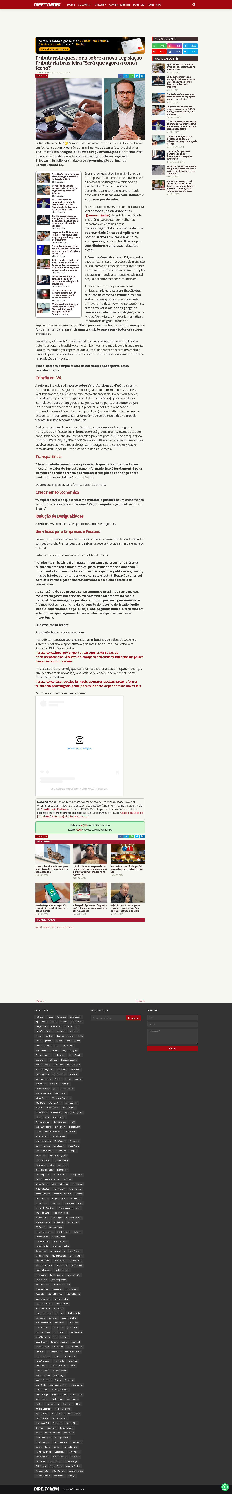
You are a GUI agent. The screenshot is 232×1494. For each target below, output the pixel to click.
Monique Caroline (43, 1079)
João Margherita (43, 1337)
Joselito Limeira (59, 1074)
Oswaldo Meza (52, 1404)
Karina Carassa (42, 1346)
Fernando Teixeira (62, 1284)
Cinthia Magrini (68, 1107)
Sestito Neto (60, 1452)
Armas (38, 1040)
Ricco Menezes (42, 1198)
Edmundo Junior (43, 1260)
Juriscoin (49, 1040)
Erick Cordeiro (56, 1275)
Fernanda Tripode (65, 1036)
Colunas (77, 1232)
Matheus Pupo (42, 1389)
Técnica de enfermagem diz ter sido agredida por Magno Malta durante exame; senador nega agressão (90, 870)
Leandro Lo (41, 1060)
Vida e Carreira (73, 1064)
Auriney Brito (41, 1217)
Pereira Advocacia (59, 1418)
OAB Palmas (72, 1399)
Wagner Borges (76, 1471)
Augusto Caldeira (43, 1141)
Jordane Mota (60, 1332)
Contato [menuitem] (154, 4)
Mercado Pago (42, 1394)
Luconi (38, 1179)
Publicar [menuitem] (139, 4)
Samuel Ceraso (70, 1447)
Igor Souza (40, 1318)
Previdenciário (59, 1189)
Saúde (38, 1045)
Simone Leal (74, 1452)
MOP (73, 1365)
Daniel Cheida (42, 1246)
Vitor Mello (40, 1103)
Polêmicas (61, 1017)
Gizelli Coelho (59, 1117)
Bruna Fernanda (43, 1222)
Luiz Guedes (41, 1365)
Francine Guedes (43, 1160)
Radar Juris (51, 1428)
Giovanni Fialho (61, 1299)
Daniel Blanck (41, 1112)
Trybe (38, 1131)
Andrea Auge (60, 1055)
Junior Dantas (41, 1342)
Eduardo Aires (75, 1260)
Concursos (56, 1026)
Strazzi (54, 1021)
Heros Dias (59, 1308)
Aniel (78, 1208)
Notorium (54, 1050)
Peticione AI (60, 1127)
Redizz (38, 1432)
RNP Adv (39, 1428)
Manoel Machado (43, 1093)
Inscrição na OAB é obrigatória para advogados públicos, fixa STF (127, 869)
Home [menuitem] (71, 4)
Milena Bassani (42, 1098)
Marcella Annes (59, 1370)
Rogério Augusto (43, 1442)
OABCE (39, 1404)
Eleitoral (64, 1021)
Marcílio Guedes (73, 1040)
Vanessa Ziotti (42, 1471)
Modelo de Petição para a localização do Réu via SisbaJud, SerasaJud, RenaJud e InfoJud (65, 308)
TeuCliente (40, 1461)
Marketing (61, 1031)
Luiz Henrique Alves (58, 1365)
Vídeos (48, 1045)
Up (77, 1026)
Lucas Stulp (59, 1361)
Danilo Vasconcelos (60, 1246)
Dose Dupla (73, 1146)
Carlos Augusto (56, 1227)
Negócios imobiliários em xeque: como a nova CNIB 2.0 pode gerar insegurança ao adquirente (66, 236)
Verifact (78, 1079)
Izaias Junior (58, 1327)
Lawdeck (39, 1351)
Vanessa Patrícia (73, 1466)
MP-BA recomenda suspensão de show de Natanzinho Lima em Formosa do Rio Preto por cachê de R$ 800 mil (64, 204)
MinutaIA (67, 1179)
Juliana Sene (62, 1170)
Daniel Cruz (56, 1112)
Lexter (56, 1356)
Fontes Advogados (58, 1155)
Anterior (40, 1001)
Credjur (53, 1083)
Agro (57, 1045)
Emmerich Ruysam (44, 1270)
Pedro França (74, 1413)
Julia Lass (64, 1337)
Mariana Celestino (43, 1127)
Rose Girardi (76, 1442)
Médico (58, 1079)
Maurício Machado (60, 1389)
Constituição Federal (54, 809)
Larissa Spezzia (42, 1174)
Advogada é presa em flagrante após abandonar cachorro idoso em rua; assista (90, 908)
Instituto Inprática (68, 1318)
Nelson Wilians (42, 1184)
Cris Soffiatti (68, 1045)
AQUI (84, 825)
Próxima (139, 1001)
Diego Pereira (42, 1256)
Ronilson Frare (60, 1442)
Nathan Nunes (42, 1399)
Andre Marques (65, 1208)
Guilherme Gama (43, 1122)
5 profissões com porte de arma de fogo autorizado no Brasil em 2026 (65, 176)
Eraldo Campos (62, 1270)
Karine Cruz (58, 1346)
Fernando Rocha (43, 1284)
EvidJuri (73, 1150)
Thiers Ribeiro (55, 1461)
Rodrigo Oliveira (62, 1437)
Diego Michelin (74, 1251)
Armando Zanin (42, 1213)
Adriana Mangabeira (45, 1069)
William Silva (41, 1083)
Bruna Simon (73, 1222)
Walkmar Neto (55, 1103)
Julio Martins (76, 1021)
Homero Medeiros (44, 1313)
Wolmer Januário (43, 1475)
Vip (46, 76)
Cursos (39, 1036)
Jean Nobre (72, 1327)
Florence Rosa (42, 1289)
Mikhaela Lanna (59, 1394)
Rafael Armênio (67, 1428)
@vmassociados (97, 215)
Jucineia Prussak (43, 1088)
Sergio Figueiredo (43, 1452)
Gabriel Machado (43, 1299)
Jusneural (76, 1342)
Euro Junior (75, 1069)
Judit (55, 1088)
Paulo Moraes (58, 1413)
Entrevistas (62, 1069)
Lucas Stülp (72, 1361)
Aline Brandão (71, 1103)
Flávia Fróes (57, 1289)
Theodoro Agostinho (61, 1098)
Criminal (68, 1026)
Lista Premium (69, 1356)
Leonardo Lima (59, 1174)
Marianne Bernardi (58, 1385)
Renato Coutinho (52, 1432)
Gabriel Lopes (73, 1294)
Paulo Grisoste (42, 1413)
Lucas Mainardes (43, 1361)
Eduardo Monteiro (44, 1265)
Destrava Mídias (57, 1251)
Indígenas (53, 1318)
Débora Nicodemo (44, 1150)
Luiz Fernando (67, 1088)
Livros (59, 1040)
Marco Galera (61, 1093)
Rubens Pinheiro (43, 1447)
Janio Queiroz (60, 1122)
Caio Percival (60, 1141)
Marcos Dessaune (43, 1380)
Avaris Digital (56, 1217)
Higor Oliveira (75, 1055)
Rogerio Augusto (59, 1198)
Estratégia (65, 1083)
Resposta (79, 1193)
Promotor (57, 1423)
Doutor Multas (76, 1256)
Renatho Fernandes (62, 1193)
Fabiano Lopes (42, 1074)
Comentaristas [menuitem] (119, 4)
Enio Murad (61, 1150)
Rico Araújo (69, 1432)
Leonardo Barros (72, 1351)
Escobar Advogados (74, 1112)
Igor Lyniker (63, 1165)
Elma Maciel (77, 1265)
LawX (72, 1122)
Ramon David (75, 1189)
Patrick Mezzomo (62, 1409)
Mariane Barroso (52, 1179)
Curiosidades (75, 1017)
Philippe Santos (42, 1189)
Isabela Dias (60, 1322)
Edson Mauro (59, 1260)
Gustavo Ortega (61, 1160)
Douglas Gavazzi (59, 1256)
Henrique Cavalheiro (45, 1165)
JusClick (64, 1342)
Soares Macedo (42, 1456)
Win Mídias (70, 1131)
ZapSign (71, 1475)
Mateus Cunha (76, 1385)
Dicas (44, 1021)
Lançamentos (41, 1026)
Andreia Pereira (58, 1136)
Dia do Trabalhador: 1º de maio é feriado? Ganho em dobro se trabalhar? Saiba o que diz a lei (66, 250)
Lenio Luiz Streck (54, 1351)
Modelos (49, 1036)
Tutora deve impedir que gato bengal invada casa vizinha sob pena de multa (51, 869)
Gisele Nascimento (44, 1303)
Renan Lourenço (43, 1193)
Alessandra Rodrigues (45, 1208)
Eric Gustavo (41, 1275)
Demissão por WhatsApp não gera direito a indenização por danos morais (51, 908)
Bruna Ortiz (59, 1222)
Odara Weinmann (60, 1184)
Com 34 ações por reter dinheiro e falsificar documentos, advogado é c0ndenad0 (65, 280)
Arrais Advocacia (60, 1213)
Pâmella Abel (71, 1423)
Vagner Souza (56, 1466)
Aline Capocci (42, 1136)
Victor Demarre (58, 1471)
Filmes (80, 1036)
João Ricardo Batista (44, 1170)
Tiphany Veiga (71, 1461)
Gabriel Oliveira (42, 1117)
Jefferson (53, 1060)
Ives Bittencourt (42, 1327)
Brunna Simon (52, 1107)
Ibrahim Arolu (74, 1313)
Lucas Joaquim (76, 1174)
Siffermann (56, 1203)
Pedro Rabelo (42, 1418)
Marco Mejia (59, 1375)
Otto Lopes (67, 1404)
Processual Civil (42, 1423)
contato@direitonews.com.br (70, 816)
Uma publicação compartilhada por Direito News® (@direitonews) (79, 789)
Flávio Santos (71, 1289)
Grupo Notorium (43, 1308)
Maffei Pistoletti (42, 1370)
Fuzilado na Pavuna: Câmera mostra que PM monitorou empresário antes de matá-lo (64, 294)
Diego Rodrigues (69, 1050)
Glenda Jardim (62, 1303)
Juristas (54, 1342)
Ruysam (57, 1447)
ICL (62, 1313)
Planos (68, 1079)
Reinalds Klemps (43, 1064)
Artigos (50, 1017)
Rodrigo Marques (43, 1437)
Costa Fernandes (43, 1241)
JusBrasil (73, 1074)
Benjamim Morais (73, 1217)
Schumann (58, 1064)
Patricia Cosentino (44, 1409)
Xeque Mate (59, 1475)
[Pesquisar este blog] (108, 1017)
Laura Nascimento (74, 1346)
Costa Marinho (60, 1241)
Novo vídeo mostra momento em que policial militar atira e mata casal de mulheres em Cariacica (182, 170)
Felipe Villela (41, 1155)
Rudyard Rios (41, 1203)
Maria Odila (41, 1385)
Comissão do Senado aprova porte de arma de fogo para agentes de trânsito (64, 189)
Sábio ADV (74, 1456)
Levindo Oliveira (43, 1356)
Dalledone (74, 1031)
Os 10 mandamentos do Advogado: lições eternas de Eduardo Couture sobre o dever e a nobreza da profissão (65, 221)
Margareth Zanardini (64, 1380)
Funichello (40, 1294)
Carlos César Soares (44, 1232)
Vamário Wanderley (53, 1131)
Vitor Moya (69, 1203)
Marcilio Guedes (43, 1375)
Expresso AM (41, 1279)
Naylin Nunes (57, 1399)
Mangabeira (41, 1050)
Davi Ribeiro (59, 1146)
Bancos (39, 1107)
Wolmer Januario (43, 1055)
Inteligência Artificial (44, 1031)
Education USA (62, 1265)
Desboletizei (41, 1251)
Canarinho (74, 1141)
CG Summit (40, 1227)
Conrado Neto (42, 1236)
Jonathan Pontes (43, 1332)
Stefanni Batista (60, 1456)
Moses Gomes (76, 1394)
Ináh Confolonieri (43, 1322)
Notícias (39, 76)
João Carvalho (75, 1332)
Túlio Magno (41, 1466)
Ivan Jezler (73, 1322)
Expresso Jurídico (58, 1279)
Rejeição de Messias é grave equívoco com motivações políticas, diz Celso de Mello (125, 908)
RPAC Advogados (69, 1060)
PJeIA (78, 1404)
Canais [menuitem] (99, 4)
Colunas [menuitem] (84, 4)
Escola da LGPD (73, 1275)
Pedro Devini (77, 1184)
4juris (80, 1203)
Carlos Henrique (43, 1146)
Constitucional (58, 1236)
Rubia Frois (76, 1198)
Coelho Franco (63, 1232)
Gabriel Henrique (55, 1294)
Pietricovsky (74, 1127)
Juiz (55, 1337)
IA (56, 1313)
